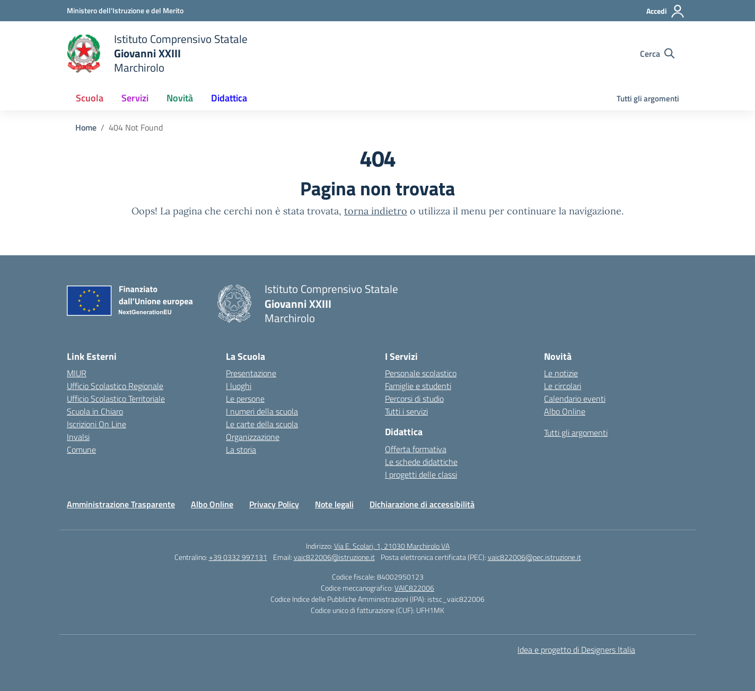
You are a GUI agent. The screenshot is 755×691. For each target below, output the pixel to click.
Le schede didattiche (421, 461)
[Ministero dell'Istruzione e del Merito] (125, 10)
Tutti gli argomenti (648, 98)
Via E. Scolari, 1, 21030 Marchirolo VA (392, 545)
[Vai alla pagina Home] (85, 127)
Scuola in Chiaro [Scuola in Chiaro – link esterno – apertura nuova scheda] (95, 411)
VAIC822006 (414, 587)
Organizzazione (252, 436)
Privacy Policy (274, 504)
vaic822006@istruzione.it (334, 557)
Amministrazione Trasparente (121, 504)
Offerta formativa (415, 449)
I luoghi (238, 385)
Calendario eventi (574, 398)
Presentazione (251, 373)
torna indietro (375, 211)
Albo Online (564, 411)
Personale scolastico (420, 373)
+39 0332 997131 (238, 557)
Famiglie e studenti (418, 385)
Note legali (334, 504)
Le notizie (561, 373)
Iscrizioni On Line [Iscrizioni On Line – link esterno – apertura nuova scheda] (96, 424)
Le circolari (562, 385)
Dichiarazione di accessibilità (422, 504)
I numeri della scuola (262, 411)
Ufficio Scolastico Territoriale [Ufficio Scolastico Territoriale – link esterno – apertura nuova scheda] (116, 398)
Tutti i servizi (406, 411)
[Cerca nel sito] (657, 54)
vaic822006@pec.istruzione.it (534, 557)
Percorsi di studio (414, 398)
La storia (241, 449)
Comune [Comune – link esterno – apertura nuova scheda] (81, 449)
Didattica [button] (229, 98)
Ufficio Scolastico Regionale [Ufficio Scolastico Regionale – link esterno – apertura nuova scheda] (115, 385)
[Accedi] (665, 11)
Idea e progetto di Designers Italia (576, 649)
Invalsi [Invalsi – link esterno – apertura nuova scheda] (78, 436)
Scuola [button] (89, 98)
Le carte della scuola (262, 424)
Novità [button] (179, 98)
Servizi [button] (134, 98)
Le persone (245, 398)
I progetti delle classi (421, 474)
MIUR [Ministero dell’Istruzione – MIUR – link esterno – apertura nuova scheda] (76, 373)
